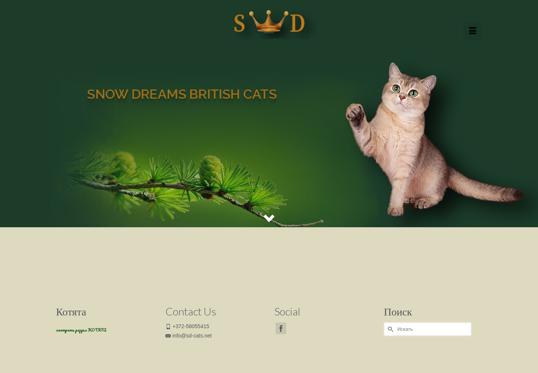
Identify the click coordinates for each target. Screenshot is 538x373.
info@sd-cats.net (189, 336)
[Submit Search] (389, 329)
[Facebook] (281, 328)
